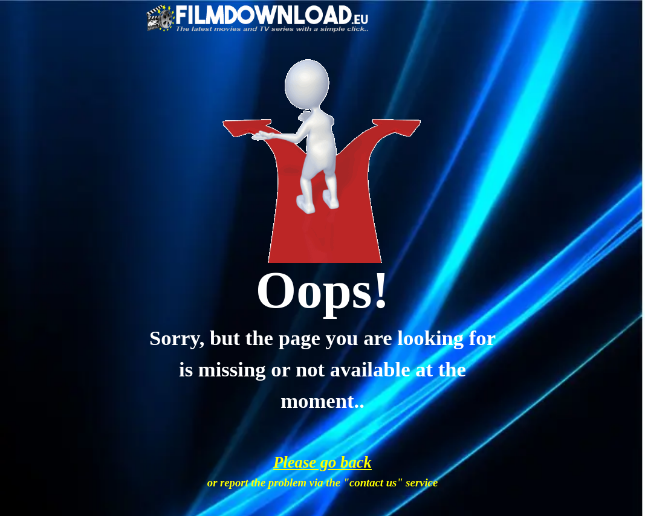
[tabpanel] (322, 290)
